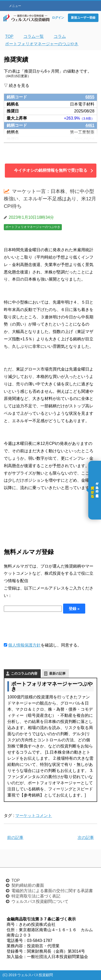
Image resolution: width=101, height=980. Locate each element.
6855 (89, 97)
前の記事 (15, 837)
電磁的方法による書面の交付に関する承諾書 (52, 891)
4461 (89, 125)
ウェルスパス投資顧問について (39, 901)
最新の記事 (57, 673)
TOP (15, 880)
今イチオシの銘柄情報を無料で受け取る (50, 170)
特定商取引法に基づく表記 (35, 896)
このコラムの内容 (24, 673)
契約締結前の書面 (27, 885)
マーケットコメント (33, 815)
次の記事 (86, 837)
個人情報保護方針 (24, 645)
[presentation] (42, 628)
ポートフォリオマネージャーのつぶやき (32, 227)
